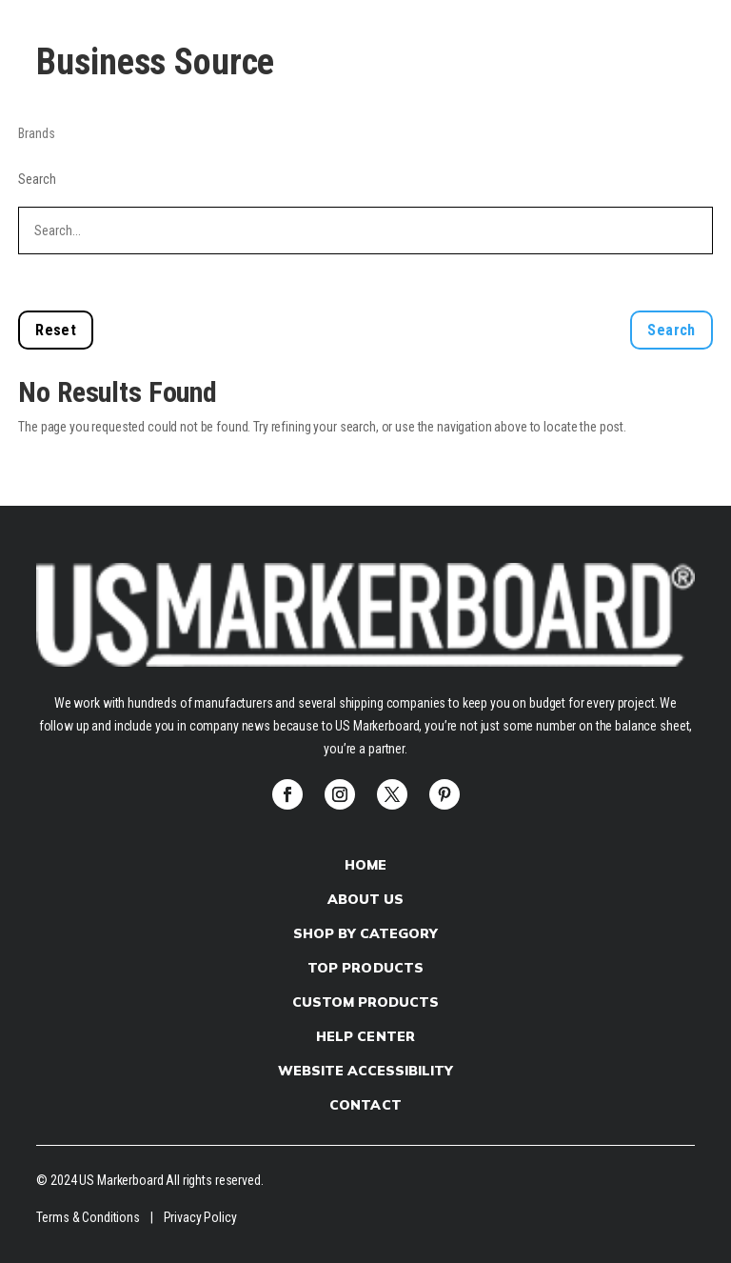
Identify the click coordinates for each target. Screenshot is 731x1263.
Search (36, 179)
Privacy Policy (200, 1217)
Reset (55, 330)
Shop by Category (365, 933)
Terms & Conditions (87, 1217)
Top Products (365, 967)
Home (365, 864)
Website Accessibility (365, 1070)
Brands (36, 133)
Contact (365, 1104)
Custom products (365, 1002)
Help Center (365, 1036)
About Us (365, 899)
